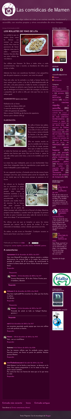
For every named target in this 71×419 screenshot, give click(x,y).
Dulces (31, 245)
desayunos (55, 127)
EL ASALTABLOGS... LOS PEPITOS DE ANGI (60, 237)
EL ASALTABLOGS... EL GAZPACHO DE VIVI (60, 189)
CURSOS (63, 123)
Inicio (28, 403)
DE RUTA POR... (58, 125)
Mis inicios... (61, 142)
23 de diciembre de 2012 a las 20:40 (26, 291)
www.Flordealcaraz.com (15, 363)
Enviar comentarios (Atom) (21, 407)
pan (67, 145)
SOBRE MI (57, 170)
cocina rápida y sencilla (20, 245)
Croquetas (55, 123)
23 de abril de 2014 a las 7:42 (33, 363)
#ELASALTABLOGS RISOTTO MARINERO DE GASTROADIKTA (60, 213)
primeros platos (60, 162)
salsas (61, 166)
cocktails (55, 113)
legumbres (55, 140)
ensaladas (60, 130)
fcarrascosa (57, 80)
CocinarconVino (57, 110)
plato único (60, 155)
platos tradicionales (60, 157)
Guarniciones (56, 132)
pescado (65, 153)
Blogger (48, 416)
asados (54, 95)
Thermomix (56, 172)
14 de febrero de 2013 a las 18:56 (24, 347)
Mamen (13, 276)
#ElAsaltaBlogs (57, 89)
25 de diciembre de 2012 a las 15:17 (22, 324)
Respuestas (13, 273)
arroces (61, 93)
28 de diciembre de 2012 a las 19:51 (26, 337)
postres (43, 245)
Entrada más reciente (12, 403)
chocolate (66, 100)
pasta (54, 153)
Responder (10, 268)
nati (8, 324)
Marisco (66, 140)
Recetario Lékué (63, 164)
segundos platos (58, 168)
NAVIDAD (37, 245)
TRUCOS (55, 175)
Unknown (10, 291)
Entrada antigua (42, 403)
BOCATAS (56, 98)
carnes (55, 100)
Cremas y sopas (58, 121)
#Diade (54, 87)
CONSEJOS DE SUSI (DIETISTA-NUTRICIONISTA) (60, 117)
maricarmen (11, 254)
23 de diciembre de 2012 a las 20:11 (27, 254)
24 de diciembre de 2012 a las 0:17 (29, 276)
